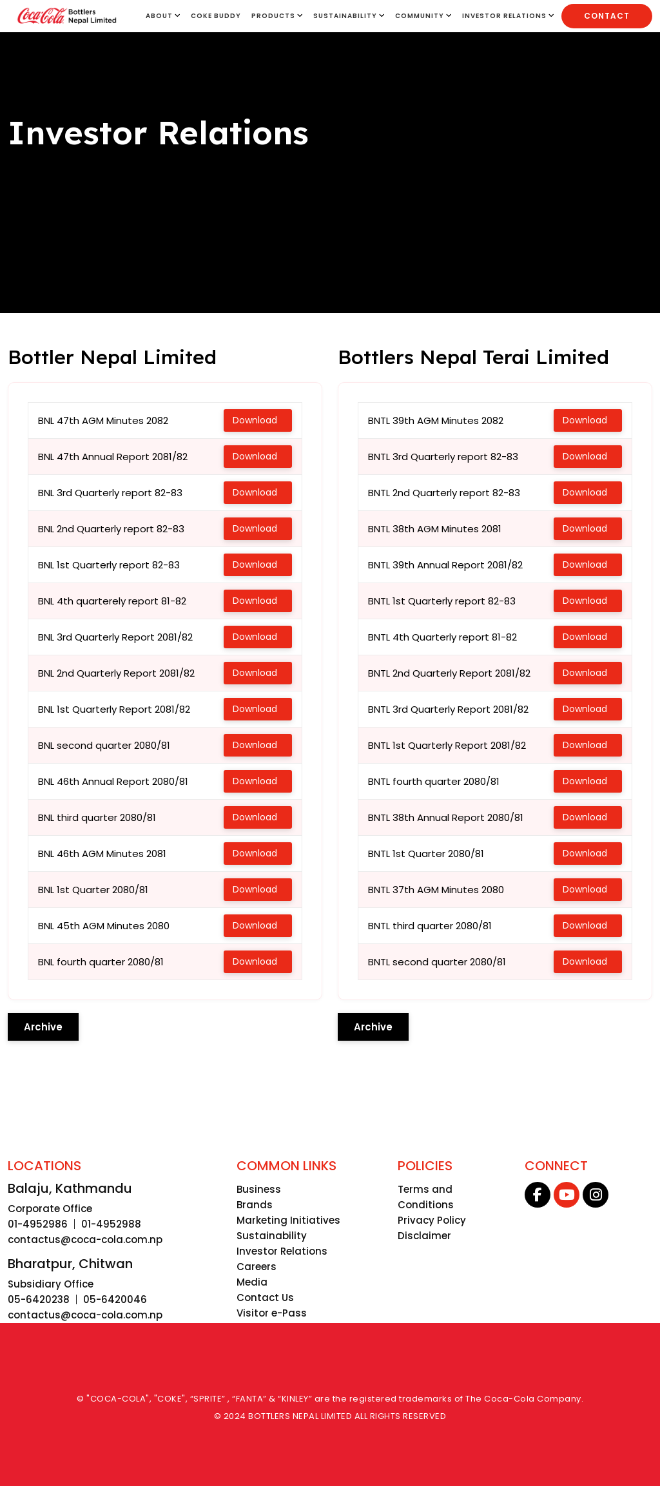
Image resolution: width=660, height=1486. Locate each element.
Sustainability (272, 1235)
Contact (607, 15)
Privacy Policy (432, 1220)
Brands (255, 1204)
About (163, 16)
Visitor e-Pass (272, 1313)
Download (256, 420)
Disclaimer (424, 1235)
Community (423, 16)
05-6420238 (39, 1299)
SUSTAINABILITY (349, 16)
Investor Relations (282, 1251)
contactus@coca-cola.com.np (85, 1239)
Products (277, 16)
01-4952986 (38, 1224)
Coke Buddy (216, 16)
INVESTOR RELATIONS (508, 16)
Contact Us (265, 1297)
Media (252, 1282)
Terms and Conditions (426, 1196)
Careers (257, 1266)
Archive (43, 1027)
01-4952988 (111, 1224)
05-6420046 (115, 1299)
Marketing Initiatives (288, 1220)
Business (259, 1189)
